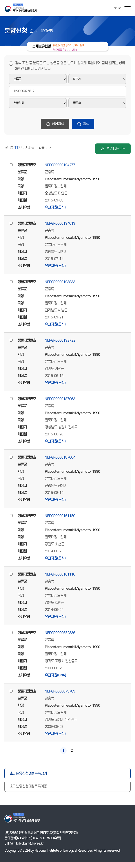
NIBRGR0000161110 (60, 574)
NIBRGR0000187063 (60, 399)
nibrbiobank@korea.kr (29, 843)
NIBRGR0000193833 (60, 282)
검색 (86, 124)
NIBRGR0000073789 (60, 691)
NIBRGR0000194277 (60, 165)
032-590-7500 (43, 838)
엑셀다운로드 (116, 149)
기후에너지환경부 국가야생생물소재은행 (20, 8)
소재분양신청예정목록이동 (28, 786)
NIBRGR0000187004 (60, 457)
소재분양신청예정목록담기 (28, 773)
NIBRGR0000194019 (60, 224)
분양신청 (47, 31)
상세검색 (58, 124)
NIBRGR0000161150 (60, 516)
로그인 (117, 8)
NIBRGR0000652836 (60, 633)
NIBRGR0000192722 (60, 341)
